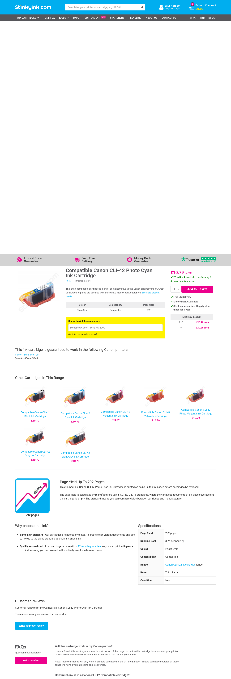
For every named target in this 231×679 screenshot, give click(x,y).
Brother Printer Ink (29, 639)
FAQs (68, 52)
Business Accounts (120, 630)
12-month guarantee (89, 317)
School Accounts (118, 635)
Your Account (172, 5)
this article (143, 483)
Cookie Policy (88, 644)
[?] (183, 312)
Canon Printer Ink (29, 630)
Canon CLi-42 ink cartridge (180, 335)
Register (169, 8)
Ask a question (31, 431)
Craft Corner (54, 644)
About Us (151, 17)
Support (85, 625)
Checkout (210, 5)
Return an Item (55, 635)
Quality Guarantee (91, 635)
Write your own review (31, 397)
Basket (199, 5)
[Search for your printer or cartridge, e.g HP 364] (102, 7)
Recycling (135, 17)
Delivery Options (118, 625)
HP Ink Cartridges (29, 625)
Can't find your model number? (82, 105)
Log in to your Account (60, 625)
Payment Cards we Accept (124, 639)
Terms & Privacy (90, 639)
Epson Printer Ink (28, 635)
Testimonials (88, 630)
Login (177, 8)
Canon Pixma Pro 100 (26, 126)
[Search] (142, 7)
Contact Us (169, 17)
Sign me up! (159, 631)
